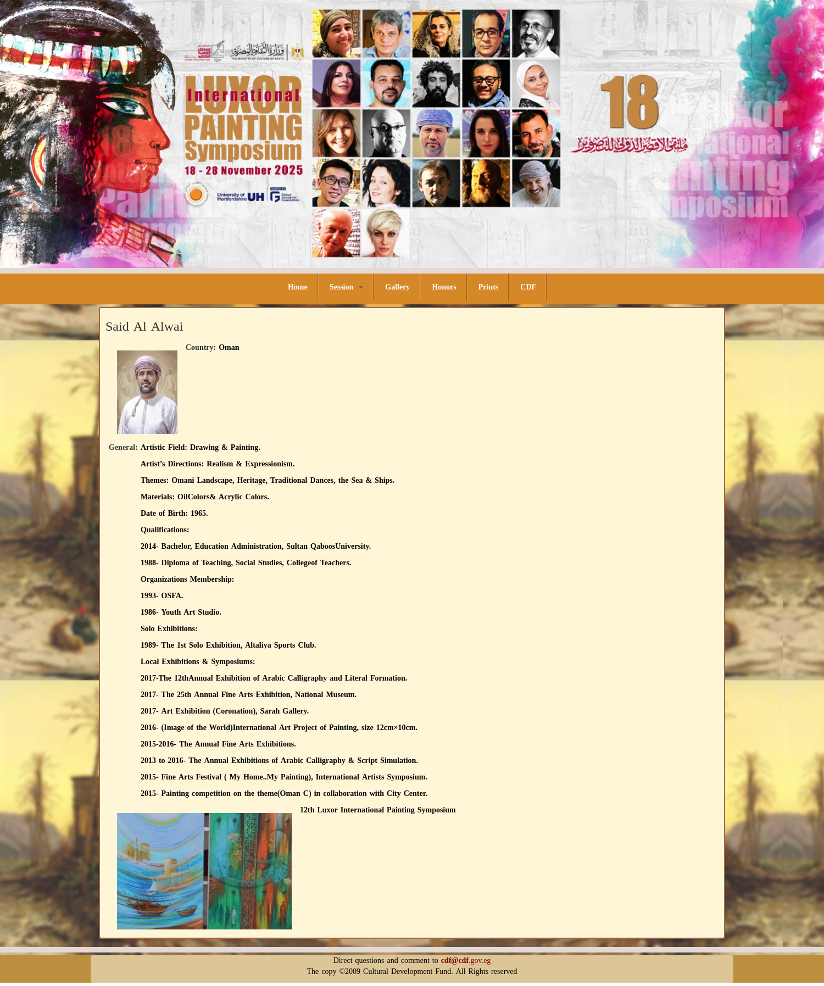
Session (347, 287)
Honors (444, 287)
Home (298, 287)
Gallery (397, 287)
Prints (488, 287)
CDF (528, 287)
